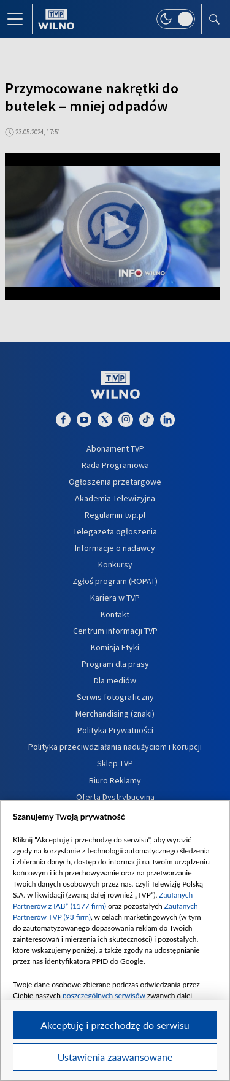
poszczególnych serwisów (104, 995)
